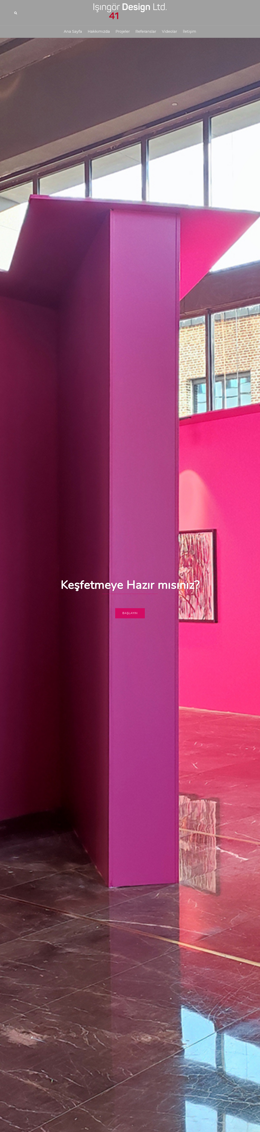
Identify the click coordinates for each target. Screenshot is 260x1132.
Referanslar (145, 31)
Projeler (123, 31)
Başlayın (130, 613)
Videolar (169, 31)
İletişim (189, 31)
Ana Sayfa (73, 31)
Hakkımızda (99, 31)
